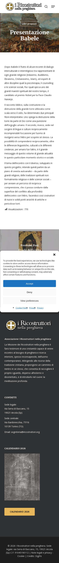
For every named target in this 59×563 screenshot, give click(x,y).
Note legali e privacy (41, 552)
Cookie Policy (22, 308)
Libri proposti (29, 23)
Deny (29, 292)
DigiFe (38, 556)
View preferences (29, 300)
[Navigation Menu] (53, 6)
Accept (29, 283)
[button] (54, 254)
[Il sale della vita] (29, 248)
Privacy (32, 308)
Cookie (21, 556)
